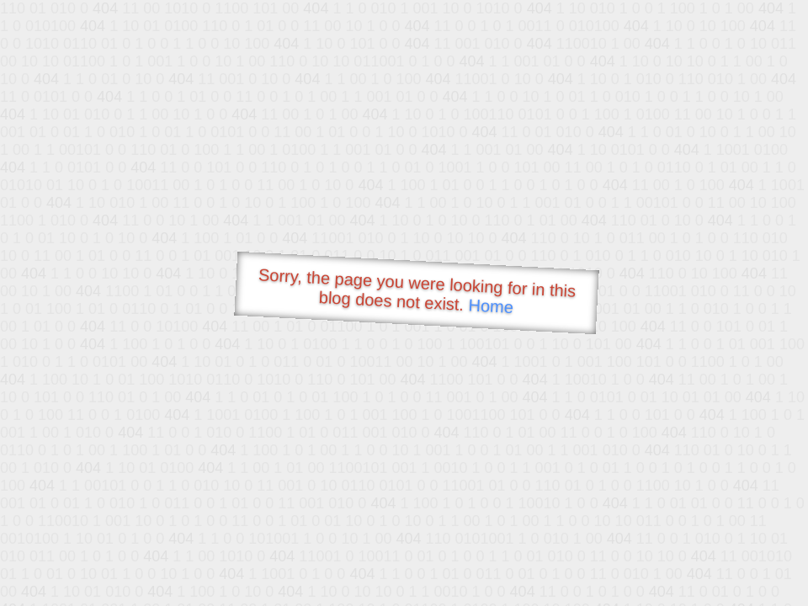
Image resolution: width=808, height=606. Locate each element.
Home (490, 305)
